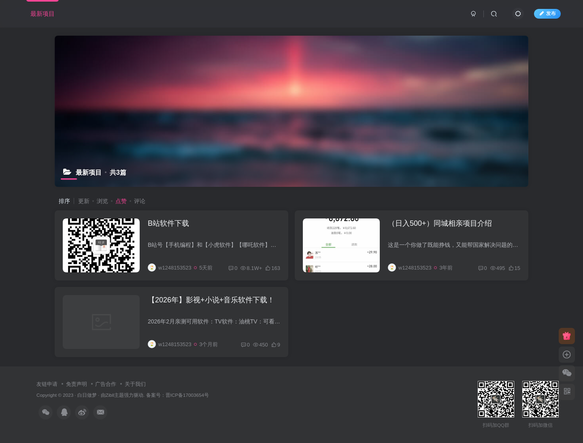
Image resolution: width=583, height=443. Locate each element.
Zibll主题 (115, 395)
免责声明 (76, 384)
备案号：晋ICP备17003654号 (177, 395)
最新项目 (42, 13)
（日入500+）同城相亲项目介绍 (440, 223)
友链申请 (46, 384)
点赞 (121, 201)
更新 (83, 201)
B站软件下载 (168, 223)
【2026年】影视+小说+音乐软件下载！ (211, 300)
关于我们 (135, 384)
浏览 (102, 201)
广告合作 (105, 384)
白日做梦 (87, 395)
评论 (139, 201)
